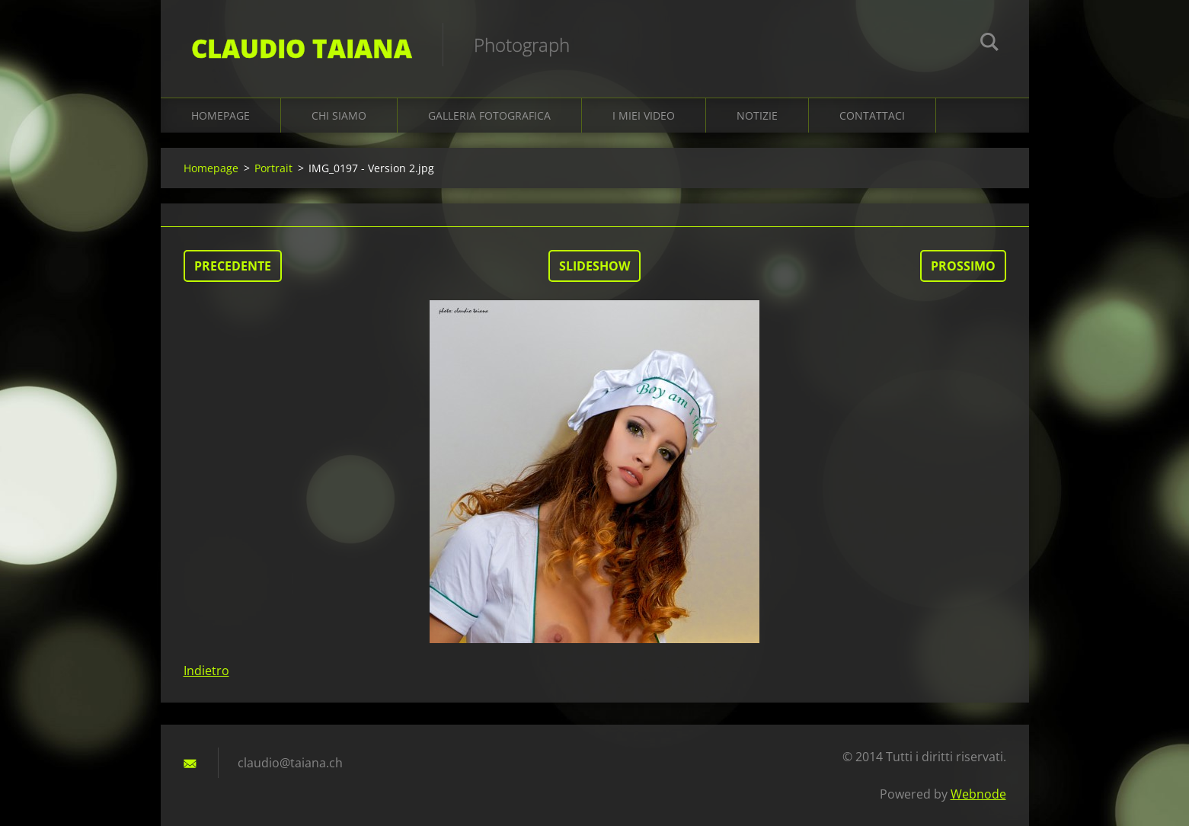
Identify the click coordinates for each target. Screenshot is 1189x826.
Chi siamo (339, 115)
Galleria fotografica (489, 115)
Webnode (978, 794)
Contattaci (872, 115)
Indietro (206, 670)
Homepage (220, 115)
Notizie (757, 115)
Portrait (273, 168)
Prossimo (963, 266)
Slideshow (594, 266)
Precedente (232, 266)
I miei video (643, 115)
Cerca (989, 44)
